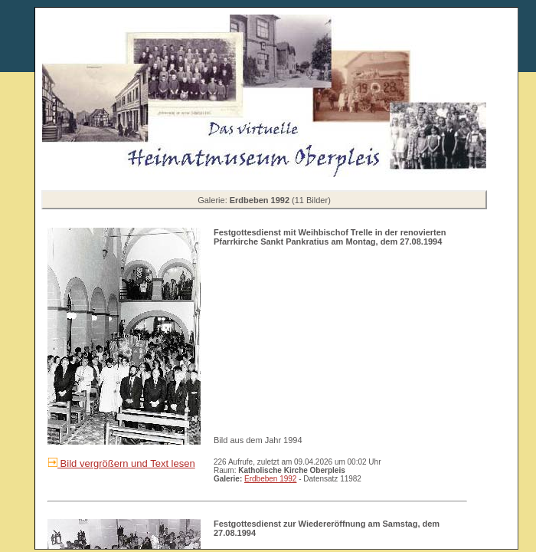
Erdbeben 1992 (270, 479)
